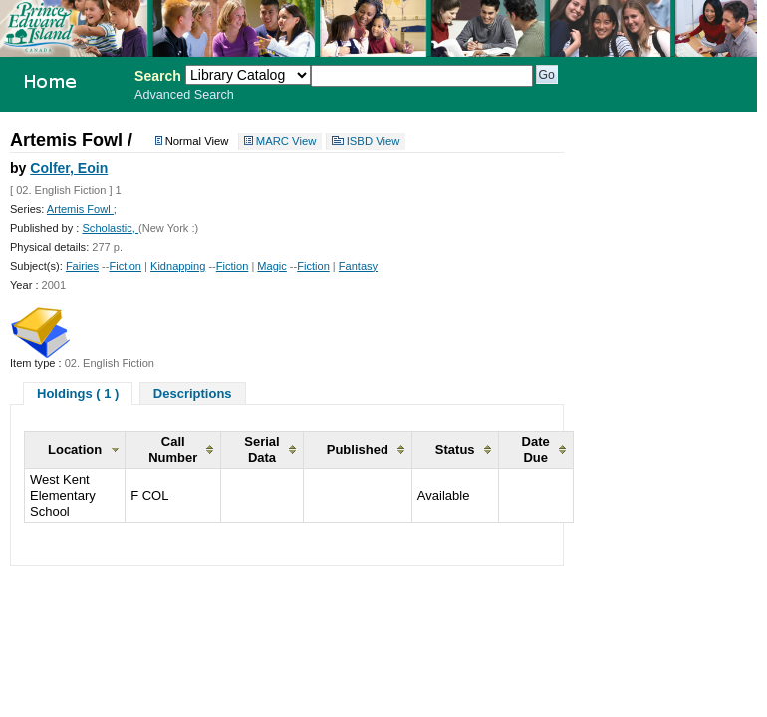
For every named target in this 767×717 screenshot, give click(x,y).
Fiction (125, 266)
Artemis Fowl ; (82, 209)
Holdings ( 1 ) (78, 393)
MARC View (286, 142)
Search (157, 76)
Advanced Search (184, 95)
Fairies (82, 266)
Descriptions (192, 393)
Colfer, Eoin (69, 168)
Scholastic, (110, 228)
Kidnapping (177, 266)
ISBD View (373, 142)
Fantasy (358, 266)
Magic (271, 266)
